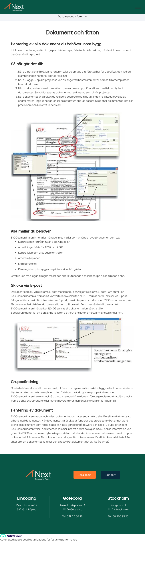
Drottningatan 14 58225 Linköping (26, 507)
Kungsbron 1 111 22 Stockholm (118, 507)
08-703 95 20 (120, 516)
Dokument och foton (72, 16)
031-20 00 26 (75, 516)
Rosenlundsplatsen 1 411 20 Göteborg (72, 507)
